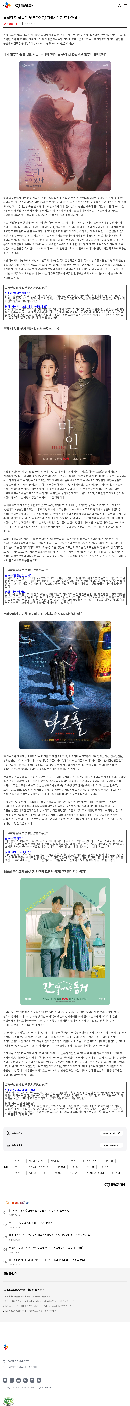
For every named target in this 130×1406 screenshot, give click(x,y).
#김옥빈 (105, 1166)
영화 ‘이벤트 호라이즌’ (18, 852)
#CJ (45, 1172)
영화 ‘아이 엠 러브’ (15, 592)
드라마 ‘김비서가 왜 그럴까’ (21, 1090)
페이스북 (11, 1380)
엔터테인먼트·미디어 (12, 23)
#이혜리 (58, 1172)
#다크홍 (109, 1160)
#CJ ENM (74, 1172)
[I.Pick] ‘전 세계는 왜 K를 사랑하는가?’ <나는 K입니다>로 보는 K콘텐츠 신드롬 (38, 1305)
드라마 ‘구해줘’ (14, 838)
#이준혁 (18, 1172)
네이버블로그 (25, 1380)
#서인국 (18, 1160)
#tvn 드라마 (117, 1172)
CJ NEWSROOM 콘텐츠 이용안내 (20, 1367)
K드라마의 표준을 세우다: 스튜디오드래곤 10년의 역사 (28, 1296)
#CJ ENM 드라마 (36, 1160)
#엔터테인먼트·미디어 (94, 1172)
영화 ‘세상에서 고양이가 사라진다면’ (26, 306)
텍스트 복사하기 (110, 1133)
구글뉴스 (32, 1380)
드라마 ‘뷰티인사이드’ (17, 293)
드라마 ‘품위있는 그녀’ (18, 575)
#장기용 (32, 1172)
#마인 (73, 1160)
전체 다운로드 (110, 1145)
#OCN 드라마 (57, 1160)
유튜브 (5, 1380)
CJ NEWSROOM (7, 5)
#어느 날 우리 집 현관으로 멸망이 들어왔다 (32, 1166)
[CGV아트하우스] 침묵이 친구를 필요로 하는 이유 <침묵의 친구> (32, 1310)
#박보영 (61, 1166)
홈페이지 (38, 1380)
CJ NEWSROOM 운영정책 (16, 1361)
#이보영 (76, 1166)
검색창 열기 (120, 6)
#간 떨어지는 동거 (90, 1160)
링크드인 (18, 1380)
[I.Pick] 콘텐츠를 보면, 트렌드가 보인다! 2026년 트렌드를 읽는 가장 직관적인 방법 (40, 1301)
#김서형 (90, 1166)
